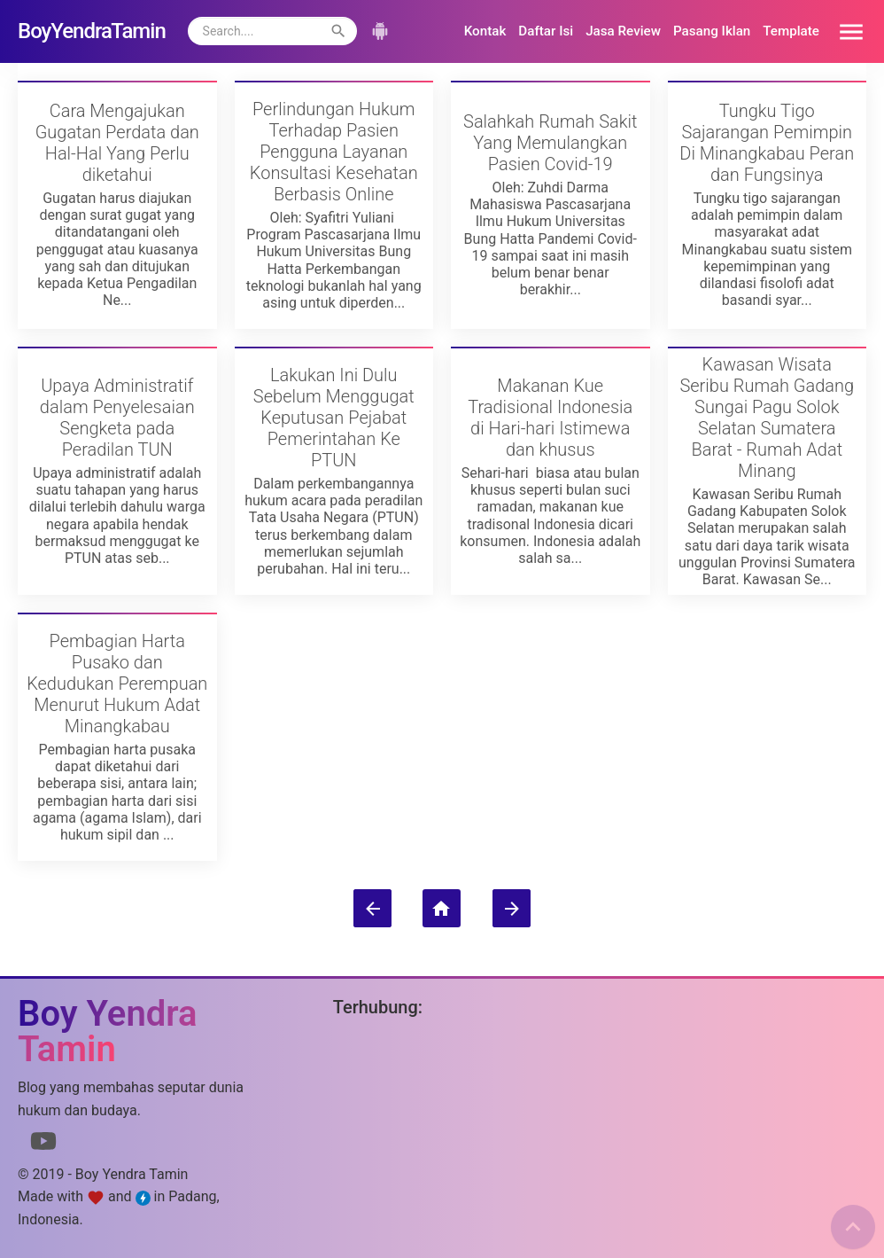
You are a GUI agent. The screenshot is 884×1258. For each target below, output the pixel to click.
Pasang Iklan (711, 31)
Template (791, 31)
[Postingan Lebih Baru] (372, 908)
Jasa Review (623, 31)
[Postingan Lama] (511, 908)
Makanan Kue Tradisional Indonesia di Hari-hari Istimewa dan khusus (550, 417)
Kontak (485, 31)
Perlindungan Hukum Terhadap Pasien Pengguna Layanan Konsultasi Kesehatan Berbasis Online (334, 151)
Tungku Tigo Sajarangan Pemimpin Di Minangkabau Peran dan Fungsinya (766, 142)
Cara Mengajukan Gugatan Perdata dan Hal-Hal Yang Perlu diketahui (117, 142)
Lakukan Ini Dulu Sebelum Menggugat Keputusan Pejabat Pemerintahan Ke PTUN (334, 417)
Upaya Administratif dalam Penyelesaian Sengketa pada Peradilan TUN (117, 417)
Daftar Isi (545, 31)
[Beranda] (442, 908)
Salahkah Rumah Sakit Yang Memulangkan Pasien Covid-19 (550, 143)
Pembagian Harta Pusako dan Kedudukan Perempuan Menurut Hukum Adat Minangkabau (117, 683)
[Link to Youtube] (43, 1144)
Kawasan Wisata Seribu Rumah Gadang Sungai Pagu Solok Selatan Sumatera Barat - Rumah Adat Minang (766, 417)
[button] (845, 31)
